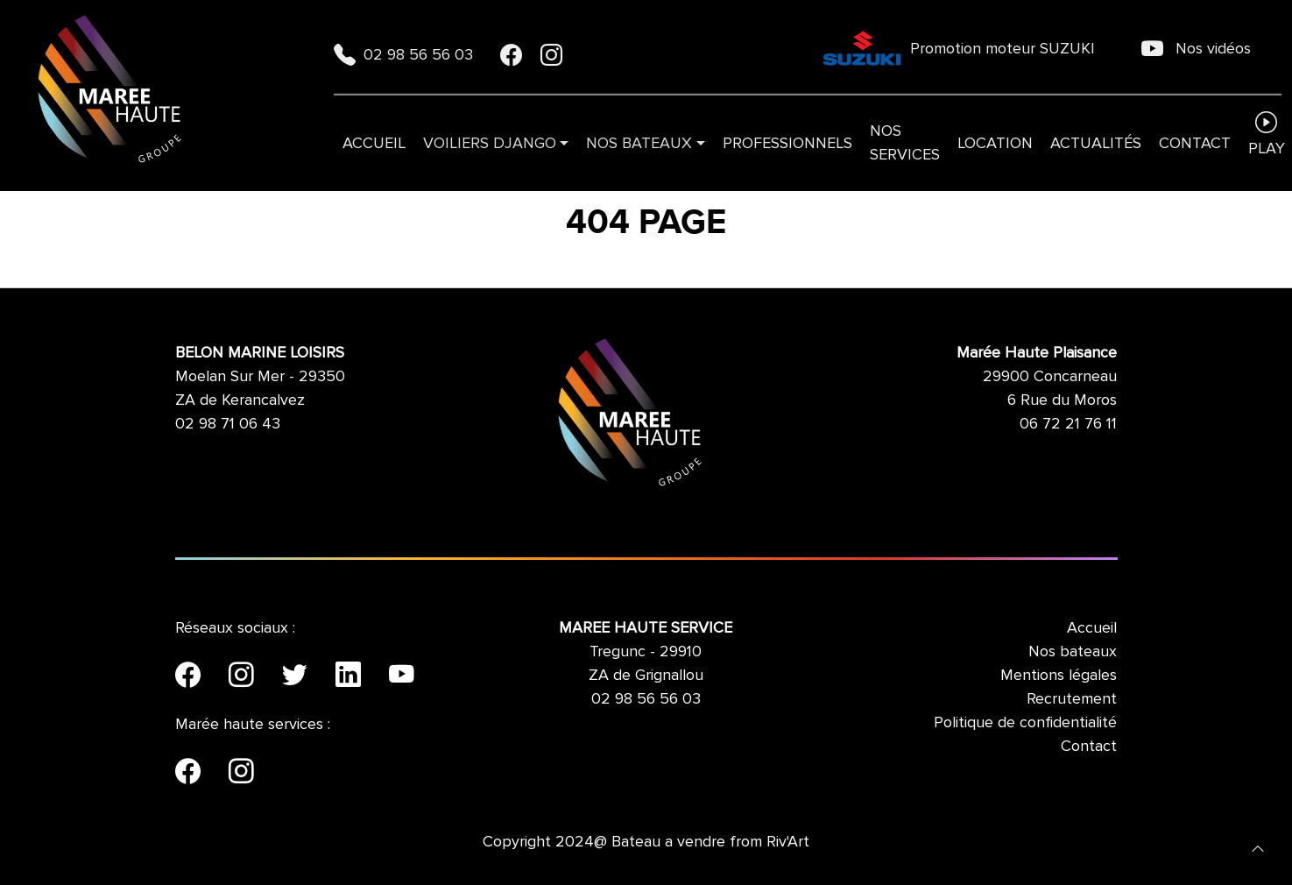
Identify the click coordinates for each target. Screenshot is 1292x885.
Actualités (1095, 142)
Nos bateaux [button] (639, 142)
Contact (1195, 142)
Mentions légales (1058, 674)
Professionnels (787, 142)
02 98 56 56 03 (405, 54)
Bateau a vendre (668, 841)
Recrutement (1072, 698)
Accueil (374, 142)
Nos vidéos (1196, 48)
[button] (1257, 847)
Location (995, 142)
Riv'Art (787, 841)
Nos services (905, 142)
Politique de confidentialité (1025, 722)
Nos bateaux (1072, 651)
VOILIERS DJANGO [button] (489, 142)
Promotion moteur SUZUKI (958, 48)
